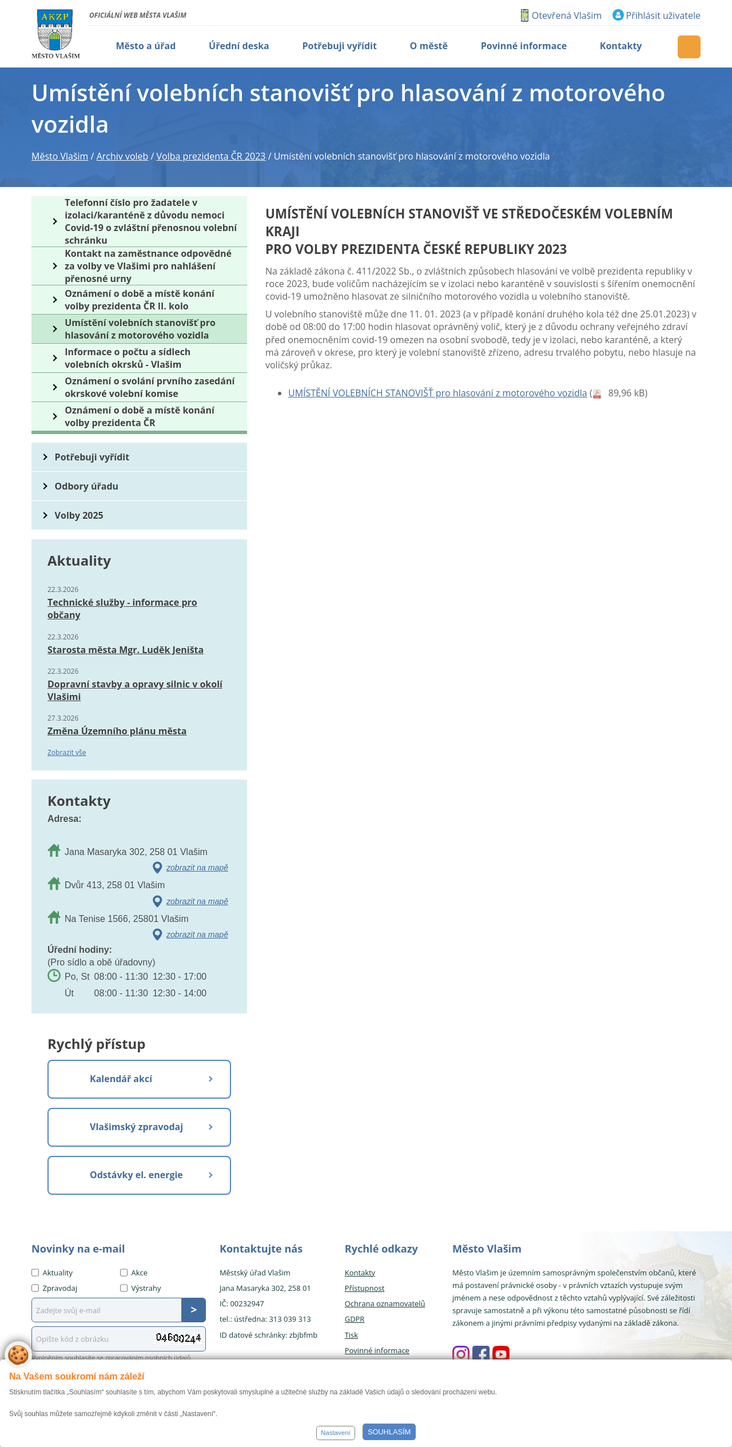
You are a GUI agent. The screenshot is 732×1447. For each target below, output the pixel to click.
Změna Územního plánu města (116, 731)
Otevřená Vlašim (567, 15)
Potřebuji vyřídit (92, 457)
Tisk (351, 1335)
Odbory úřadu (87, 486)
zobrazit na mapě (197, 867)
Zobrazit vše (66, 752)
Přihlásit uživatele (663, 15)
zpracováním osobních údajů (148, 1357)
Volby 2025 (79, 515)
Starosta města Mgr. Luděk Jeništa (125, 649)
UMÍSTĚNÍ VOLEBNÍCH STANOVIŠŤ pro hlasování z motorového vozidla (437, 393)
